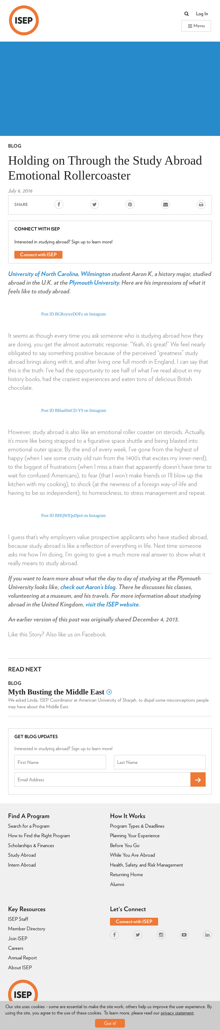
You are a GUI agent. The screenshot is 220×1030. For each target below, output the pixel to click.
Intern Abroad (22, 865)
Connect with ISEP (38, 254)
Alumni (117, 884)
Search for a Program (29, 826)
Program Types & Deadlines (137, 826)
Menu (196, 25)
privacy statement (177, 1013)
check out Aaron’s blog (88, 587)
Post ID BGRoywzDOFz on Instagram (73, 314)
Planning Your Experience (135, 835)
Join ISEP (17, 938)
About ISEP (20, 967)
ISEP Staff (18, 919)
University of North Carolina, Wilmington (59, 273)
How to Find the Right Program (39, 835)
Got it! (110, 1023)
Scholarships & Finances (31, 845)
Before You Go (125, 845)
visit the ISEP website (112, 604)
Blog (14, 146)
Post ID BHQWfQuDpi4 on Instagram (73, 515)
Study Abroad (22, 855)
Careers (15, 948)
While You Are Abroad (132, 855)
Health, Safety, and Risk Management (146, 865)
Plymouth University (94, 282)
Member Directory (26, 929)
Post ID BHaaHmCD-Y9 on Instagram (73, 410)
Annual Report (22, 958)
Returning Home (126, 874)
